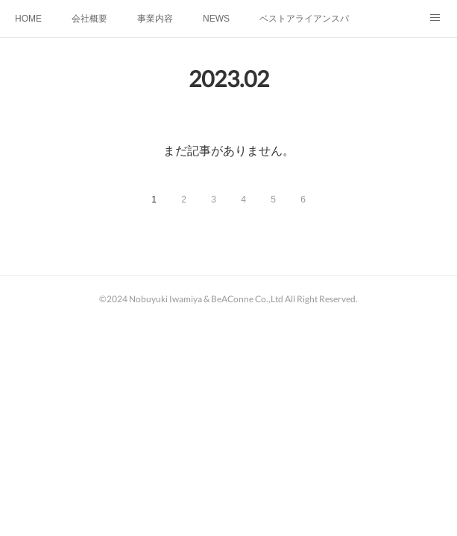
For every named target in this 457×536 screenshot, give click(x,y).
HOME (28, 18)
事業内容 (155, 18)
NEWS (216, 18)
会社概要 (89, 18)
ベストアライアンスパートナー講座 (304, 18)
